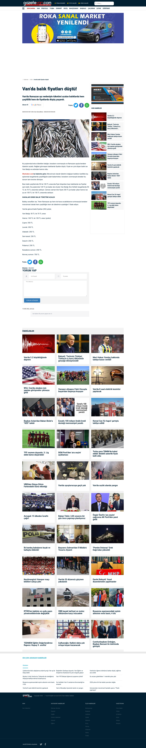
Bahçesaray (88, 708)
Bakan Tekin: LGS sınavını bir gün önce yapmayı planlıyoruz (71, 517)
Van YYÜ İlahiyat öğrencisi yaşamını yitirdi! (69, 676)
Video (117, 711)
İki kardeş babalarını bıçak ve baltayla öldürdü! (37, 549)
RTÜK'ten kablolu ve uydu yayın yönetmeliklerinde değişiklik (38, 612)
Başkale (87, 711)
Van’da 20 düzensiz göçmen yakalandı (71, 580)
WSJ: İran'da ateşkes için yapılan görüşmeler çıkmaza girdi (114, 146)
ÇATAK (99, 8)
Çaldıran (87, 714)
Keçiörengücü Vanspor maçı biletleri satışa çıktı (36, 580)
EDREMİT (59, 8)
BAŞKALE (83, 8)
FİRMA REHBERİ (59, 3)
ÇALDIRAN (91, 8)
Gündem (25, 665)
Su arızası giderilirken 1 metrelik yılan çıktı (103, 676)
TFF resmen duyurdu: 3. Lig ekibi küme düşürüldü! (114, 205)
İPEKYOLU (44, 8)
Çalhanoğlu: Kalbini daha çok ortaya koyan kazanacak (71, 644)
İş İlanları (118, 714)
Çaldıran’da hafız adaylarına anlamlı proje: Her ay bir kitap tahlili (39, 672)
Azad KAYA (58, 695)
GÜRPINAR (106, 8)
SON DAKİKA (31, 8)
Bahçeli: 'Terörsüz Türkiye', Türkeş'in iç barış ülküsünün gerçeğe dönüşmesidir (114, 127)
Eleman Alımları (55, 708)
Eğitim (53, 723)
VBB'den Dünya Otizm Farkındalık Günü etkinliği (35, 485)
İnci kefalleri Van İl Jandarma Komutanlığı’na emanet (70, 683)
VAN (38, 8)
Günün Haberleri (55, 717)
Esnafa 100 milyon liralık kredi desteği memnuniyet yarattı (113, 186)
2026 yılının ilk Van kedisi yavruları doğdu (102, 682)
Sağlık (53, 714)
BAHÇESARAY (73, 8)
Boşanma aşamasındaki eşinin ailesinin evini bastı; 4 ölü (106, 612)
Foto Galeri (119, 708)
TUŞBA (52, 8)
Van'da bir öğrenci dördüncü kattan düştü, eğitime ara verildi (105, 672)
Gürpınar (87, 729)
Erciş (86, 723)
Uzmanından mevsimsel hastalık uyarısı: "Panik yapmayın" (104, 689)
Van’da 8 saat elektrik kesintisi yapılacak (114, 166)
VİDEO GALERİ (83, 3)
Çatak (87, 717)
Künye (118, 720)
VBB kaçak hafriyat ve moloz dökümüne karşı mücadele (71, 612)
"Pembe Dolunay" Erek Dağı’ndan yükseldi (103, 549)
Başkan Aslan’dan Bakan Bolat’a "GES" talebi (113, 176)
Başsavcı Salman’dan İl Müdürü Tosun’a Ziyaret (72, 549)
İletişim (118, 723)
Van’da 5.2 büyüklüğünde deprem (114, 117)
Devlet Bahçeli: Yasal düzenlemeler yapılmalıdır (104, 580)
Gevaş (87, 726)
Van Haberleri (26, 708)
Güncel (53, 720)
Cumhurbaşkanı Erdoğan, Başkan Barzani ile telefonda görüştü (106, 644)
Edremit (87, 720)
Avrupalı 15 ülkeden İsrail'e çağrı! (36, 517)
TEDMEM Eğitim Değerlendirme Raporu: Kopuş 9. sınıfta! (38, 644)
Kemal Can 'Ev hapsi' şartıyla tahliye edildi (114, 195)
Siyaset (53, 711)
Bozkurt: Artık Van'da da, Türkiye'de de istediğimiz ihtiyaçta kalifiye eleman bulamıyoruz (38, 677)
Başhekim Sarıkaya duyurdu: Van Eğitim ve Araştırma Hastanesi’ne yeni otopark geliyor (70, 672)
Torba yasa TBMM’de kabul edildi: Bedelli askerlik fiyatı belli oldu (105, 453)
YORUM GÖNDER (32, 300)
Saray (87, 732)
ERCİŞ (66, 8)
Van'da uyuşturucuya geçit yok (72, 485)
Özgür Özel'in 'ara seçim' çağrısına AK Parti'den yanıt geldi (105, 517)
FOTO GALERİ (72, 3)
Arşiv (117, 717)
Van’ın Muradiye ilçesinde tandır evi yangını (69, 688)
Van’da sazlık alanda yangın (105, 485)
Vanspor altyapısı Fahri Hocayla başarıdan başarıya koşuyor (114, 156)
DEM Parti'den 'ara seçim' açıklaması (69, 453)
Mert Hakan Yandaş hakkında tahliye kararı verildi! (114, 136)
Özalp (87, 735)
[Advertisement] (12, 37)
